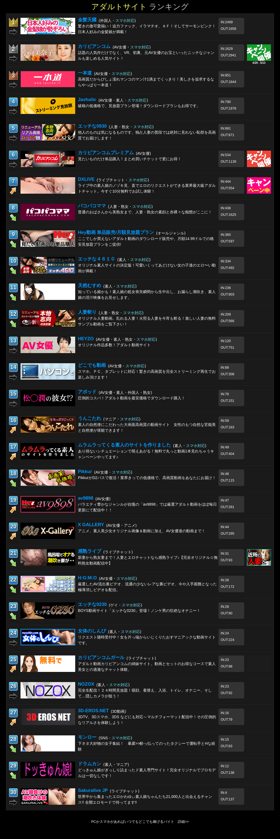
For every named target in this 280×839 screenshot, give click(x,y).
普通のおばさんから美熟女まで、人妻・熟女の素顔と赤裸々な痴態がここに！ (145, 212)
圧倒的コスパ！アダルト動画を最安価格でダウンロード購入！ (131, 398)
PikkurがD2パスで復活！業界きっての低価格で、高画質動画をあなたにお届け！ (147, 478)
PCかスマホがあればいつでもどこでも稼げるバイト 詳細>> (140, 822)
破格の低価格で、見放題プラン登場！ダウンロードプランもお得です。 (139, 106)
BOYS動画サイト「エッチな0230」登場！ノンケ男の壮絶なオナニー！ (139, 610)
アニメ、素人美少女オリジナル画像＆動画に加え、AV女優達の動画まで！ (141, 531)
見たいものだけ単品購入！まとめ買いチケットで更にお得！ (129, 159)
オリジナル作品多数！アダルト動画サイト (114, 345)
